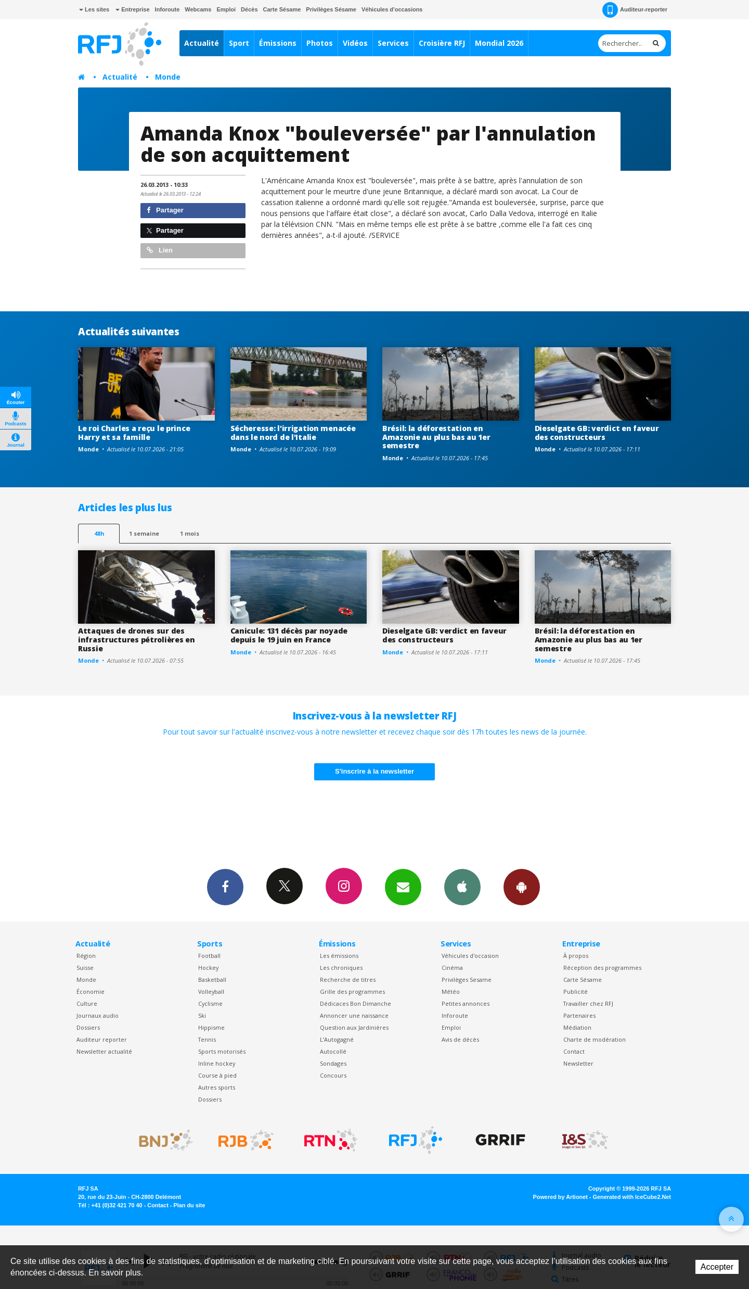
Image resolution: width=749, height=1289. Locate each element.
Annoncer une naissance (354, 1015)
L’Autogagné (337, 1039)
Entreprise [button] (132, 9)
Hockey (208, 967)
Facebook (225, 886)
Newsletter (578, 1063)
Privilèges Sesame (467, 979)
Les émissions (339, 955)
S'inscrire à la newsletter (374, 771)
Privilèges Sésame (331, 9)
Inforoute (167, 9)
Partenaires (579, 1015)
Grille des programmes (352, 991)
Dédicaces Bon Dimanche (355, 1003)
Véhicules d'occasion (470, 955)
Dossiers (88, 1027)
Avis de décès (460, 1039)
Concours (333, 1075)
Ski (202, 1015)
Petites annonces (465, 1003)
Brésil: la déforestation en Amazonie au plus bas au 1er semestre (436, 437)
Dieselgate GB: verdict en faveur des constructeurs (597, 432)
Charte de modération (594, 1039)
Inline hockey (216, 1063)
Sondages (333, 1063)
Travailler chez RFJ (588, 1003)
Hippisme (211, 1027)
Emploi (226, 9)
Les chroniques (341, 967)
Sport (239, 43)
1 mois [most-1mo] (189, 533)
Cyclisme (210, 1003)
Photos (319, 43)
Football (209, 955)
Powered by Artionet (560, 1197)
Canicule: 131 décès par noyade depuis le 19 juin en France (289, 635)
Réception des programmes (602, 967)
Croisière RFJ (442, 43)
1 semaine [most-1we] (144, 533)
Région (86, 955)
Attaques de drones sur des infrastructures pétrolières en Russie (136, 639)
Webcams (198, 9)
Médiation (577, 1027)
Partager (165, 210)
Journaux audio (97, 1015)
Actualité (201, 43)
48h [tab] (99, 533)
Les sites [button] (94, 9)
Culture (86, 1003)
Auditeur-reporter (634, 10)
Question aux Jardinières (354, 1027)
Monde (167, 77)
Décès (249, 9)
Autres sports (216, 1087)
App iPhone (462, 886)
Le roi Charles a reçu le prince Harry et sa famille (134, 432)
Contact (574, 1051)
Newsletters (403, 886)
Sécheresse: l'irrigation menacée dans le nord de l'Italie (293, 432)
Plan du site (189, 1205)
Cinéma (452, 967)
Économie (90, 991)
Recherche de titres (348, 979)
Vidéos (355, 43)
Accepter (717, 1266)
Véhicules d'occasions (392, 9)
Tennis (207, 1039)
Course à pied (217, 1075)
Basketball (212, 979)
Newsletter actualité (104, 1051)
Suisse (85, 967)
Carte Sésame (282, 9)
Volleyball (211, 991)
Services (393, 43)
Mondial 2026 (499, 43)
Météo (451, 991)
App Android (521, 886)
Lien (160, 250)
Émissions (277, 43)
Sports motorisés (222, 1051)
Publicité (575, 991)
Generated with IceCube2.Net (632, 1197)
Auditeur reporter (101, 1039)
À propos (575, 955)
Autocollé (333, 1051)
